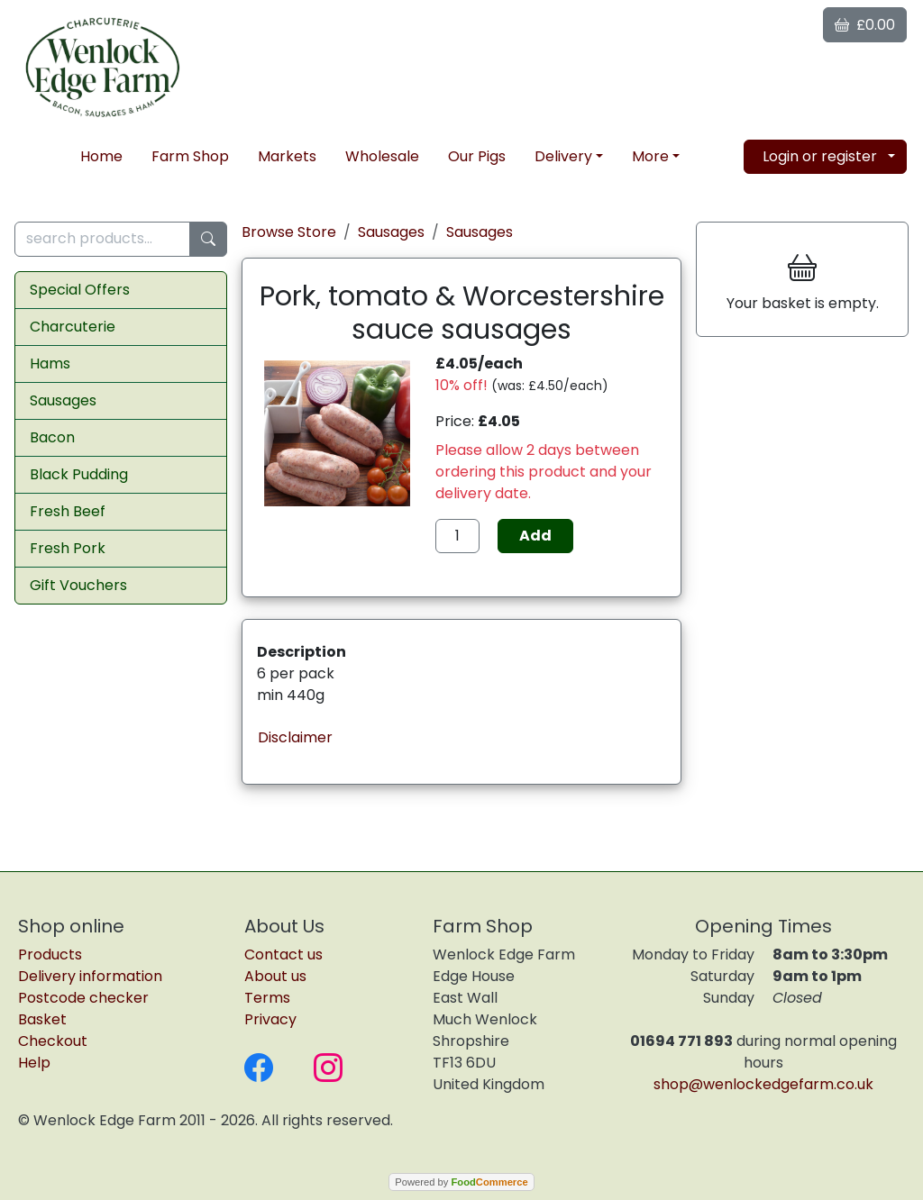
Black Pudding (79, 474)
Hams (50, 363)
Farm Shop (190, 156)
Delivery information (90, 976)
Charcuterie (72, 326)
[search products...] (102, 239)
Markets (287, 156)
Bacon (52, 437)
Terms (267, 997)
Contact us (283, 954)
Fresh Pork (67, 548)
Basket (42, 1019)
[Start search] (208, 239)
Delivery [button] (563, 156)
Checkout (52, 1041)
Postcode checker (83, 997)
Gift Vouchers (78, 585)
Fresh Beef (67, 511)
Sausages (63, 400)
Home (101, 156)
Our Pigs (477, 156)
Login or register (819, 156)
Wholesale (382, 156)
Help (34, 1062)
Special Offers (80, 289)
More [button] (650, 156)
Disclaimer (295, 737)
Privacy (270, 1019)
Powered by (461, 1182)
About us (275, 976)
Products (50, 954)
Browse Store (289, 232)
